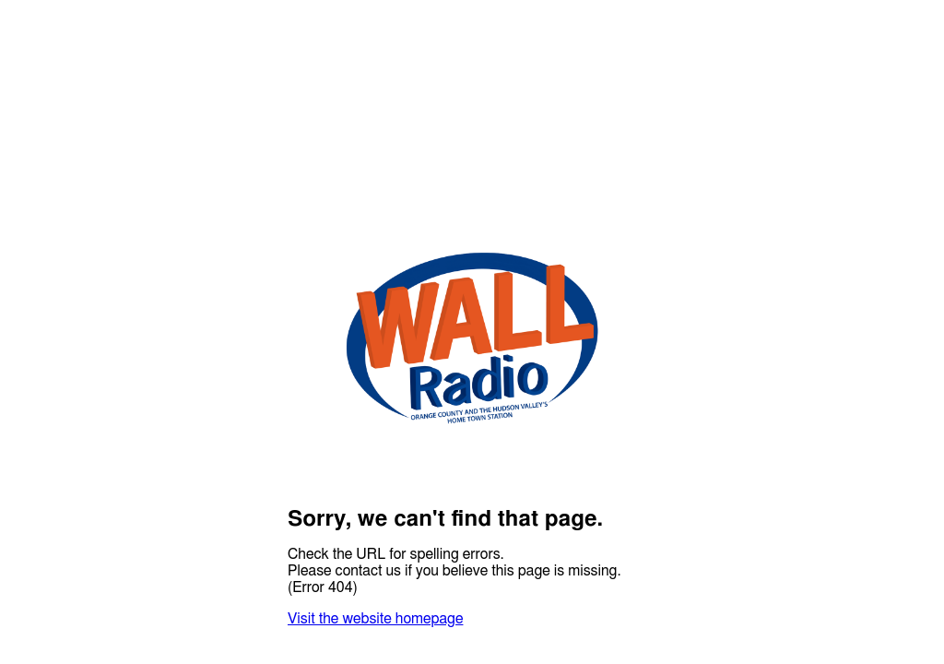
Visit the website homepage (375, 618)
